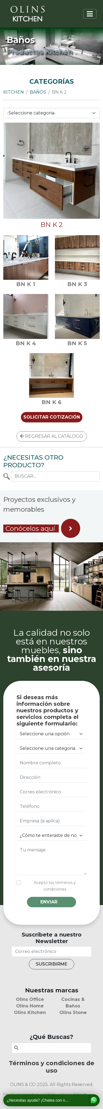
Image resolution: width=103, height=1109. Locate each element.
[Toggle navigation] (89, 14)
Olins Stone (73, 1012)
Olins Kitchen (30, 1012)
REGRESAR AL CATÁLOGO (51, 436)
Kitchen (13, 92)
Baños (38, 92)
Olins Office (30, 999)
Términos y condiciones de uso (51, 1066)
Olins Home (30, 1006)
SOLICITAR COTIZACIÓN (51, 417)
